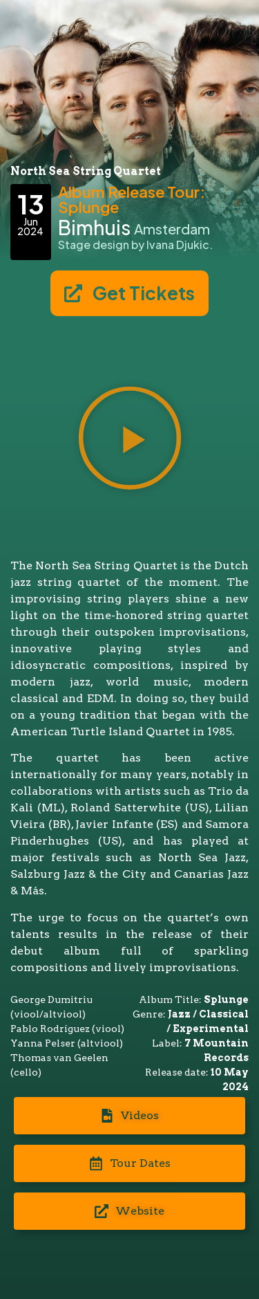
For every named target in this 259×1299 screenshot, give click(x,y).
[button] (130, 440)
